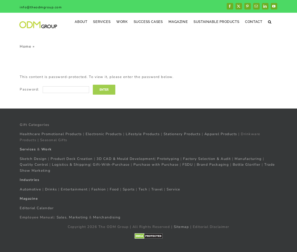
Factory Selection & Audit (207, 158)
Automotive (30, 189)
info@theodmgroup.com (41, 7)
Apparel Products (220, 134)
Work (46, 149)
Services (28, 149)
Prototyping (168, 158)
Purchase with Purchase (156, 164)
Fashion (98, 189)
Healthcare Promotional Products (51, 134)
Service (174, 189)
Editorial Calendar (37, 208)
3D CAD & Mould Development (126, 158)
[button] (269, 22)
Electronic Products (104, 134)
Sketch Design (33, 158)
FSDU (187, 164)
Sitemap (181, 226)
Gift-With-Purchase (111, 164)
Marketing (78, 217)
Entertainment (74, 189)
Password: (54, 89)
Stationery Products (182, 134)
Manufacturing (248, 158)
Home (25, 46)
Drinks (51, 189)
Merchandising (107, 217)
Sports (129, 189)
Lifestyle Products (143, 134)
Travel (157, 189)
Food (114, 189)
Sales (62, 217)
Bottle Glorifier (246, 164)
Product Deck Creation (72, 158)
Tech (143, 189)
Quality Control (34, 164)
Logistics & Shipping (71, 164)
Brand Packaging (213, 164)
